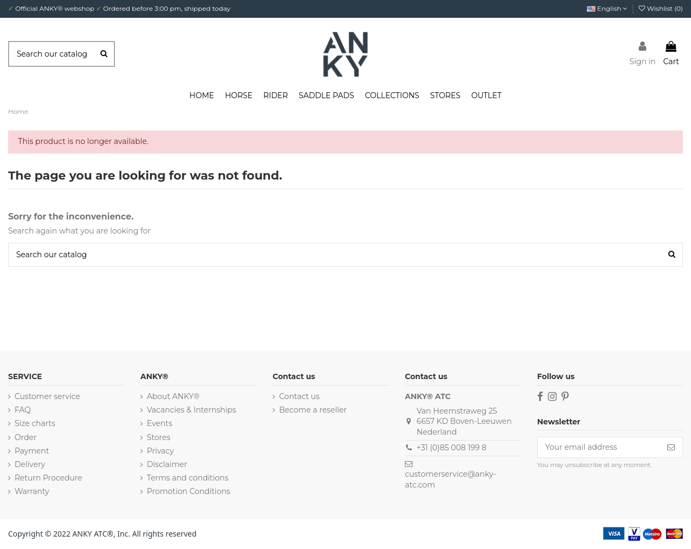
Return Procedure (48, 478)
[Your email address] (599, 447)
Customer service (47, 396)
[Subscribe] (671, 447)
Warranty (32, 491)
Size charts (35, 423)
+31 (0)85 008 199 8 (451, 447)
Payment (32, 451)
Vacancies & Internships (191, 410)
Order (26, 437)
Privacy (160, 451)
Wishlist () (661, 8)
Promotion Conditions (188, 491)
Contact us (299, 396)
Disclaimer (167, 464)
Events (159, 423)
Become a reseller (313, 410)
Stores (159, 437)
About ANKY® (173, 396)
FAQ (23, 410)
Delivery (30, 464)
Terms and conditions (187, 478)
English (607, 8)
